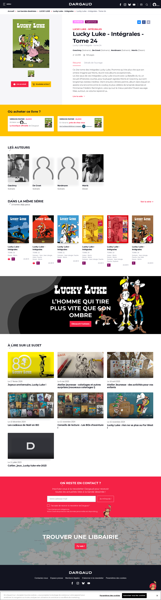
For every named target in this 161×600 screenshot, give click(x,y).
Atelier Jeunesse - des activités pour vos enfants (130, 386)
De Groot (96, 50)
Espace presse (56, 578)
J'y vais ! (81, 546)
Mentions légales (72, 578)
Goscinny (77, 50)
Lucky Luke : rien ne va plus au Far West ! (130, 426)
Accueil (11, 11)
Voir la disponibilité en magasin (76, 126)
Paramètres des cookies (116, 578)
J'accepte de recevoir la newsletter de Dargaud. (70, 506)
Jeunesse (78, 22)
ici (97, 511)
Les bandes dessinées (26, 11)
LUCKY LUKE (44, 11)
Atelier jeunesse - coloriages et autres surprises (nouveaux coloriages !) (79, 386)
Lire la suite (78, 96)
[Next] (149, 238)
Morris (134, 50)
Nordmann (116, 50)
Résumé (77, 63)
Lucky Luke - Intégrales (63, 11)
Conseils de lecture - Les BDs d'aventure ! (80, 426)
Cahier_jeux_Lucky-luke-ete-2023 (27, 465)
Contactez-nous (41, 578)
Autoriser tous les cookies (134, 597)
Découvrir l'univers (80, 324)
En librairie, (72, 123)
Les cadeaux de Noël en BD (23, 425)
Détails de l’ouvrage (93, 63)
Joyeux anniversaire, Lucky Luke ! (27, 384)
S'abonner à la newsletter (93, 578)
